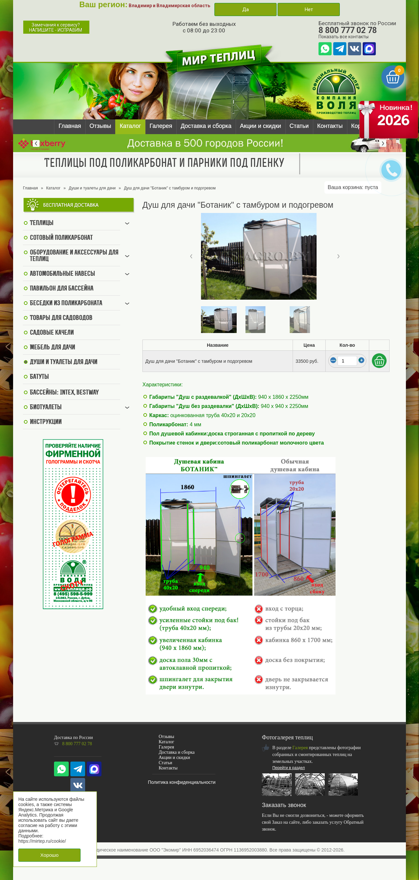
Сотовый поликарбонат (61, 238)
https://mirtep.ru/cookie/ (42, 841)
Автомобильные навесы (62, 274)
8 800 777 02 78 (348, 30)
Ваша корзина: (353, 187)
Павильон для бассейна (61, 289)
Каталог (130, 126)
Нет (308, 9)
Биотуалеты (46, 407)
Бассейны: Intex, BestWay (64, 393)
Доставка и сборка (206, 126)
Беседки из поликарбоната (66, 303)
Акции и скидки (260, 126)
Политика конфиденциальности (182, 782)
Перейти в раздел (288, 768)
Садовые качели (52, 333)
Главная (70, 126)
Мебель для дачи (52, 347)
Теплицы (41, 223)
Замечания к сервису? (55, 27)
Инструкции (46, 422)
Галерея (161, 126)
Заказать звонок (284, 805)
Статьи (299, 126)
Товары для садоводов (61, 318)
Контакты (330, 126)
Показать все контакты (344, 36)
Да (245, 9)
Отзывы (100, 126)
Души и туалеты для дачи (92, 188)
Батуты (39, 377)
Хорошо (49, 855)
